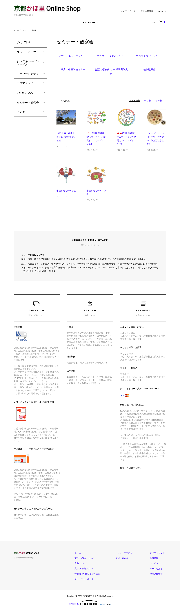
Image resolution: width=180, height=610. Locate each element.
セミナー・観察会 (31, 30)
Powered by (90, 602)
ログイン (162, 11)
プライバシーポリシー (94, 579)
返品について (89, 563)
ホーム (16, 30)
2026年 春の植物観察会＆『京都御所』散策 (66, 137)
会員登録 (155, 558)
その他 (21, 112)
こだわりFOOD (26, 93)
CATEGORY (89, 22)
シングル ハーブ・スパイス (28, 63)
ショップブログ (130, 553)
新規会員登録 (146, 11)
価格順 (147, 100)
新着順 (158, 100)
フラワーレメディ (28, 73)
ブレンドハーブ (26, 52)
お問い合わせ (157, 573)
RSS (125, 558)
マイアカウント (128, 11)
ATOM (132, 558)
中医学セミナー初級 (66, 190)
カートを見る (157, 568)
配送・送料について (93, 558)
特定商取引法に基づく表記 (96, 573)
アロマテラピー (26, 83)
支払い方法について (93, 568)
